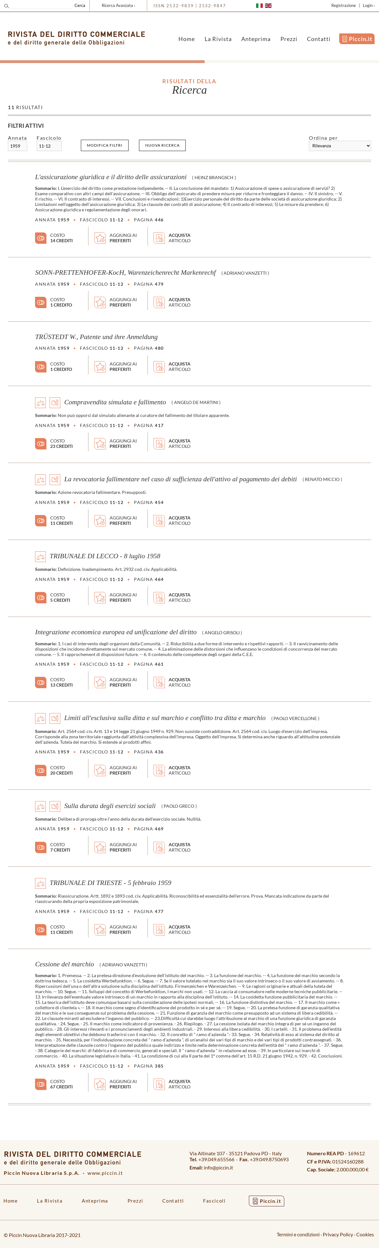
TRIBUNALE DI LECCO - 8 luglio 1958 (105, 556)
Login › (369, 5)
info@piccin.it (218, 1167)
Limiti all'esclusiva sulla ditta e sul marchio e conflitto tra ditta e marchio (165, 718)
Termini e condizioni (298, 1234)
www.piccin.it (105, 1173)
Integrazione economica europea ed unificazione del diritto (115, 632)
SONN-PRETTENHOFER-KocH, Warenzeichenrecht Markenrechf (125, 272)
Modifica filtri (105, 145)
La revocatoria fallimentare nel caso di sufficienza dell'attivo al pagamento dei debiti (180, 479)
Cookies (365, 1234)
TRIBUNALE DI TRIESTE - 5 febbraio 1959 (110, 882)
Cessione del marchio (64, 964)
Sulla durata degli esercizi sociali (110, 805)
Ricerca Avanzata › (118, 5)
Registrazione (343, 5)
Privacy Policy (338, 1234)
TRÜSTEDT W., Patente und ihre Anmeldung (96, 337)
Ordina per (323, 138)
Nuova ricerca (162, 145)
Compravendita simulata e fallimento (115, 402)
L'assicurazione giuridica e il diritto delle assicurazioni (111, 177)
